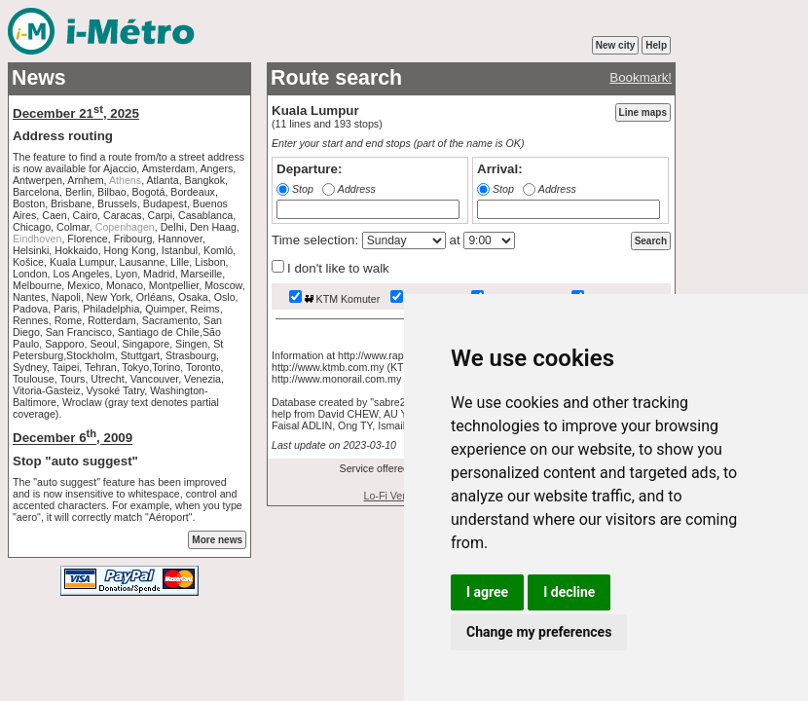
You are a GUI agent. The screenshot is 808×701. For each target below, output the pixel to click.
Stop (302, 189)
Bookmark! (640, 77)
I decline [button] (569, 592)
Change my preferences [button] (538, 632)
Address (357, 189)
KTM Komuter (335, 299)
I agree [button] (487, 592)
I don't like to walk (330, 268)
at (455, 240)
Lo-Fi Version (394, 495)
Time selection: (317, 240)
